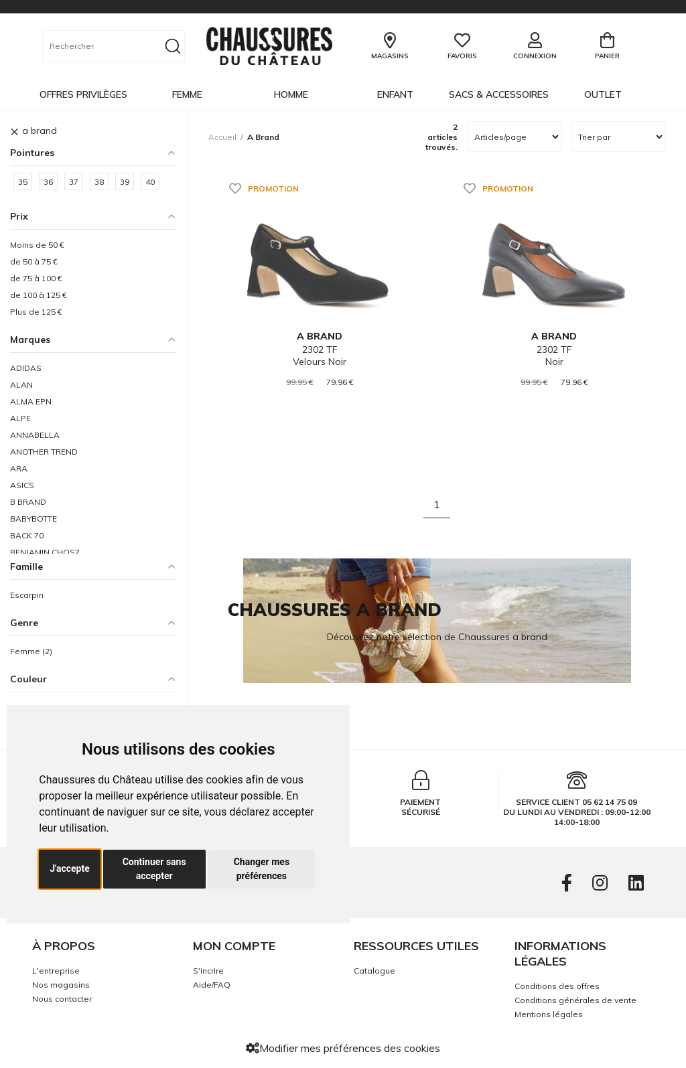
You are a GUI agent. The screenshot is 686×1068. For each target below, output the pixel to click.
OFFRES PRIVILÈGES (83, 94)
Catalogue (374, 971)
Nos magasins (61, 985)
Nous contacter (62, 999)
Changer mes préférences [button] (261, 868)
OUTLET (603, 94)
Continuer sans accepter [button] (154, 868)
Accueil (222, 137)
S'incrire (208, 971)
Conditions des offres (557, 986)
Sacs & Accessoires (499, 94)
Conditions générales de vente (575, 1000)
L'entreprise (56, 971)
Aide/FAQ (211, 985)
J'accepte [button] (70, 868)
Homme (291, 94)
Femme (187, 94)
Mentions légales (548, 1014)
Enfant (395, 94)
